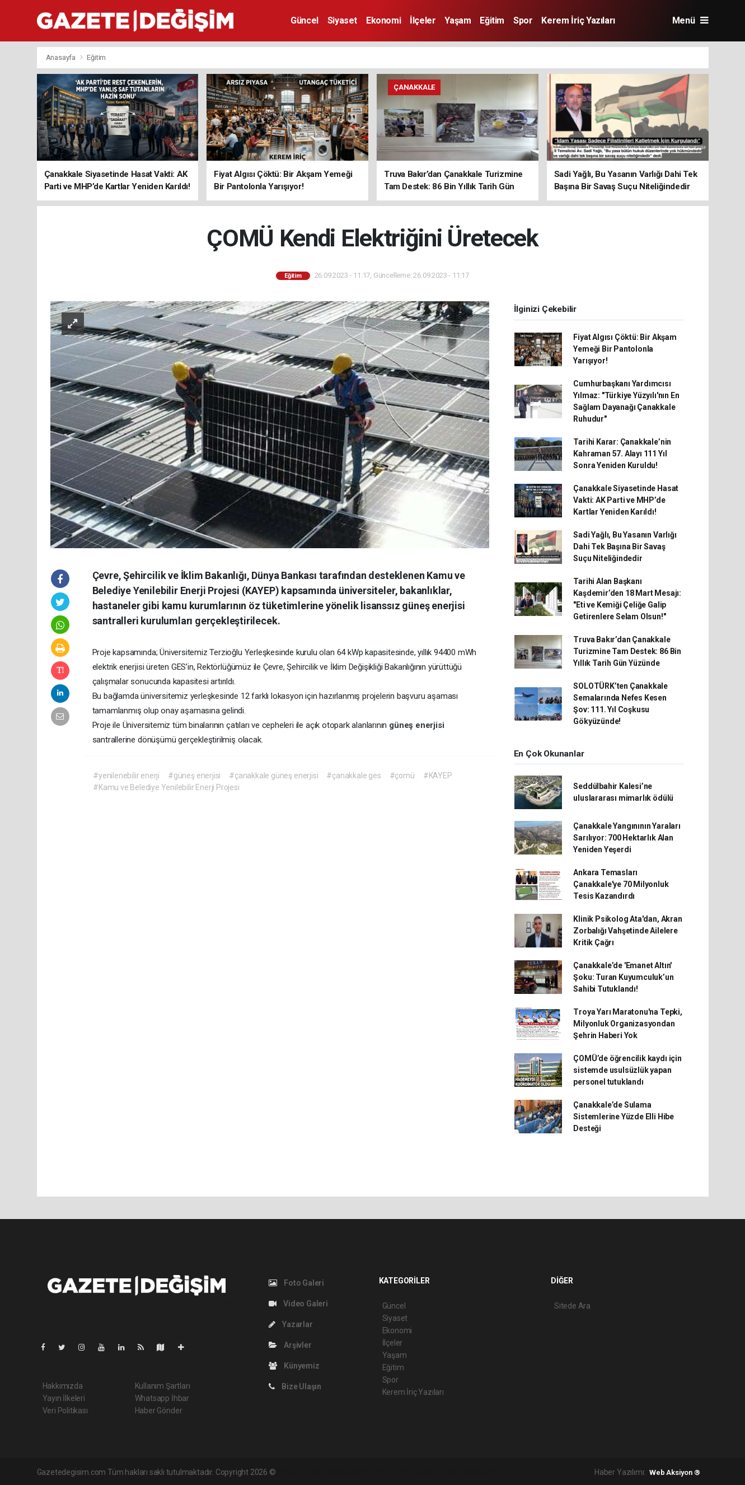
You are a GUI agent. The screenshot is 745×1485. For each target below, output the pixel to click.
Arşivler (290, 1345)
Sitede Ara (572, 1305)
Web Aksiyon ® (674, 1472)
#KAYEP (437, 775)
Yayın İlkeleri (64, 1398)
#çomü (402, 775)
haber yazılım (438, 1472)
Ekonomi (383, 20)
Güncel (304, 20)
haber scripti (392, 1472)
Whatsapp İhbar (162, 1398)
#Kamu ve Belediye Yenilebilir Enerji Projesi (166, 787)
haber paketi (348, 1472)
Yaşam (457, 20)
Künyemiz (294, 1365)
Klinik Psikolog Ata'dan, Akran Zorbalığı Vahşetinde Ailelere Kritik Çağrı (627, 930)
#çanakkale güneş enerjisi (273, 775)
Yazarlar (291, 1324)
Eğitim (492, 20)
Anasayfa (61, 57)
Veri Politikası (65, 1410)
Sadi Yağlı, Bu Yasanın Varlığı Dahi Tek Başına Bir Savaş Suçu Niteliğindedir (624, 546)
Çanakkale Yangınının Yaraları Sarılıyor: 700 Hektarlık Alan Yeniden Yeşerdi (626, 837)
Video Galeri (298, 1303)
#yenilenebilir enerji (126, 775)
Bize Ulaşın (295, 1386)
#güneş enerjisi (194, 775)
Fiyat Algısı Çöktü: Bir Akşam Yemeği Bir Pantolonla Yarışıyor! (624, 349)
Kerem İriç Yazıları (578, 20)
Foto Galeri (297, 1282)
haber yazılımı (301, 1472)
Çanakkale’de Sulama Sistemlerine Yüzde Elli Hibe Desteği (623, 1116)
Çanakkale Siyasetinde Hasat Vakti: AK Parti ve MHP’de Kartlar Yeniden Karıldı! (625, 500)
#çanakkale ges (353, 775)
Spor (522, 20)
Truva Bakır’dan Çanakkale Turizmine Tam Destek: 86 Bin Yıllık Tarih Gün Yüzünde (627, 651)
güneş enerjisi (416, 725)
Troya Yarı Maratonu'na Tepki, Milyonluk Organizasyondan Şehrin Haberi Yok (627, 1023)
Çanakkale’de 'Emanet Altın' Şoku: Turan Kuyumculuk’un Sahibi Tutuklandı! (623, 977)
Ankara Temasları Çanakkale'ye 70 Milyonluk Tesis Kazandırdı (620, 884)
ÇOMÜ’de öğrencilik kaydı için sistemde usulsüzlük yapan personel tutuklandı (627, 1070)
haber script (483, 1472)
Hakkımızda (63, 1385)
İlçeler (422, 20)
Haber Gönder (158, 1410)
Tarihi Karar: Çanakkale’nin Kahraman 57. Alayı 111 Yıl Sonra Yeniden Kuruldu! (622, 453)
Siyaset (342, 20)
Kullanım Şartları (162, 1385)
